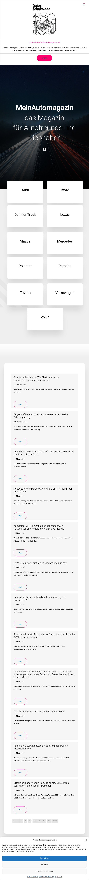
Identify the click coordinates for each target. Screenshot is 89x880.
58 (39, 821)
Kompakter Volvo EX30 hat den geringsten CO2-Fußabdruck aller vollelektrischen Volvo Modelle (39, 527)
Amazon (44, 58)
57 (35, 821)
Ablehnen (44, 865)
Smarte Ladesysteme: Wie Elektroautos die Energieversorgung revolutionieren (36, 379)
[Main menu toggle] (84, 4)
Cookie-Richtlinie (32, 877)
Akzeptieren (44, 858)
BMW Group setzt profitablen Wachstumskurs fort (40, 563)
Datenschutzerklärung (46, 877)
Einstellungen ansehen (44, 871)
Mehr (20, 404)
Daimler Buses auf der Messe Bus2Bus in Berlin (39, 711)
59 (44, 821)
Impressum (58, 877)
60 (49, 821)
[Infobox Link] (25, 192)
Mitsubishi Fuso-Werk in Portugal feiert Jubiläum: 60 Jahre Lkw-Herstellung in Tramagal (41, 784)
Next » (55, 821)
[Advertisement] (44, 26)
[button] (85, 840)
